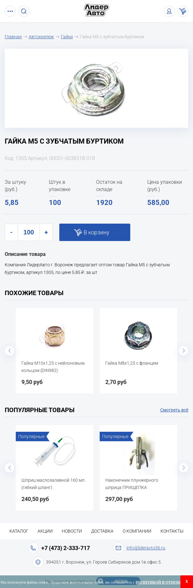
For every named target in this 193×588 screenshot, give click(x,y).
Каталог (18, 531)
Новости (72, 531)
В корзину (96, 232)
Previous (9, 350)
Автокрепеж (41, 36)
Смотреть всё (174, 409)
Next (183, 350)
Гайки (67, 36)
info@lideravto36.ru (145, 547)
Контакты (172, 531)
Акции (45, 531)
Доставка (102, 531)
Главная (13, 36)
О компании (137, 531)
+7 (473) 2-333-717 (65, 548)
